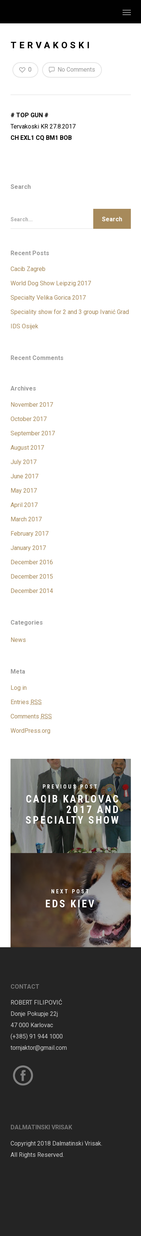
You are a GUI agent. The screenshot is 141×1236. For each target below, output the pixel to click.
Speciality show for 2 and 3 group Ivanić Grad (70, 312)
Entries (26, 702)
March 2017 (26, 519)
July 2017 (23, 462)
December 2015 (32, 576)
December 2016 (32, 562)
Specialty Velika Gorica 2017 (48, 297)
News (18, 639)
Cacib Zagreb (28, 269)
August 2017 (27, 447)
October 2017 (29, 419)
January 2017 (28, 547)
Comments (31, 716)
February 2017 (30, 533)
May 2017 (24, 490)
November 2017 (32, 404)
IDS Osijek (24, 326)
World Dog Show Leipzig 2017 (51, 283)
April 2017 (24, 504)
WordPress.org (30, 730)
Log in (19, 687)
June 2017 (24, 476)
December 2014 (32, 590)
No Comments (72, 69)
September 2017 (33, 433)
